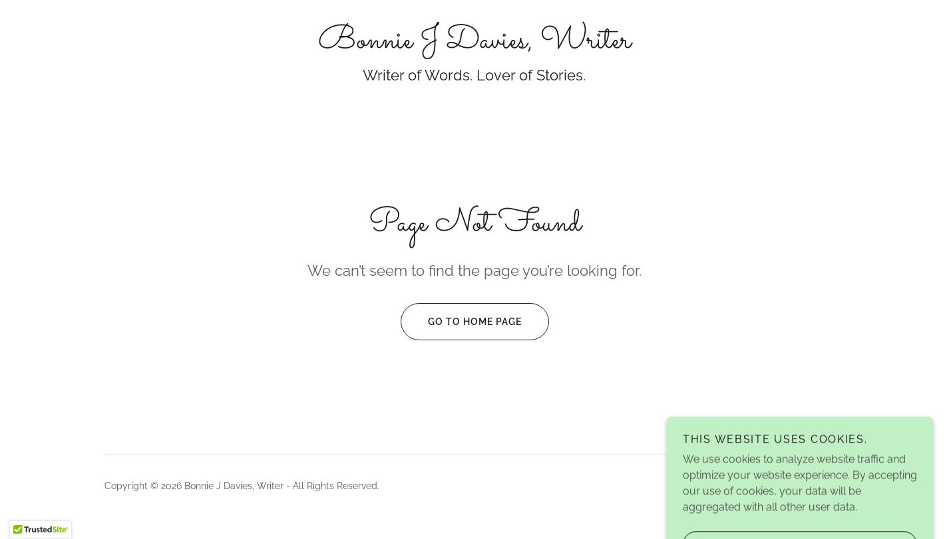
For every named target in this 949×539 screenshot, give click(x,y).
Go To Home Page (461, 321)
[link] (474, 44)
